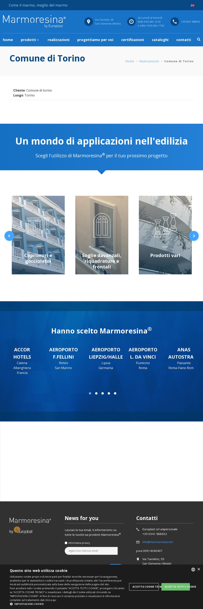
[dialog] (101, 587)
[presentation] (94, 564)
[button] (69, 604)
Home (8, 39)
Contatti (183, 39)
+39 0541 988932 (190, 21)
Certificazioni (132, 39)
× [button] (198, 569)
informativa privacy (79, 543)
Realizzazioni (58, 39)
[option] (38, 236)
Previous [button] (9, 236)
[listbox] (193, 569)
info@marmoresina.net (157, 542)
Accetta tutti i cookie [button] (177, 586)
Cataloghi (160, 39)
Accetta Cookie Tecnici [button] (146, 586)
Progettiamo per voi (95, 39)
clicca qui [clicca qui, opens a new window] (50, 600)
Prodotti (28, 39)
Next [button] (194, 236)
